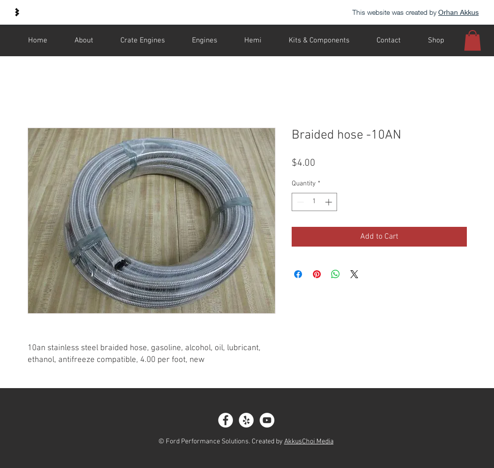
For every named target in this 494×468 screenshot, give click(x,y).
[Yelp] (246, 420)
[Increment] (329, 202)
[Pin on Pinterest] (317, 274)
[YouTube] (267, 420)
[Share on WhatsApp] (336, 274)
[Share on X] (354, 274)
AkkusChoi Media (309, 441)
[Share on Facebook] (298, 274)
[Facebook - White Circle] (225, 420)
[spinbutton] (314, 202)
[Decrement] (299, 202)
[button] (472, 40)
